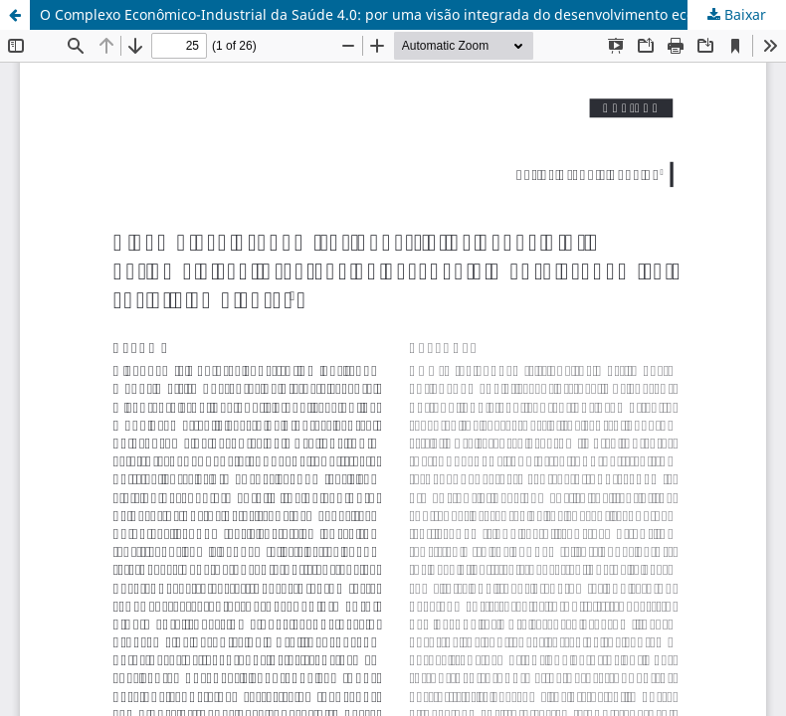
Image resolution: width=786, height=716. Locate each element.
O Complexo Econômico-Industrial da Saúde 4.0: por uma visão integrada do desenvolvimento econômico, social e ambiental (413, 14)
